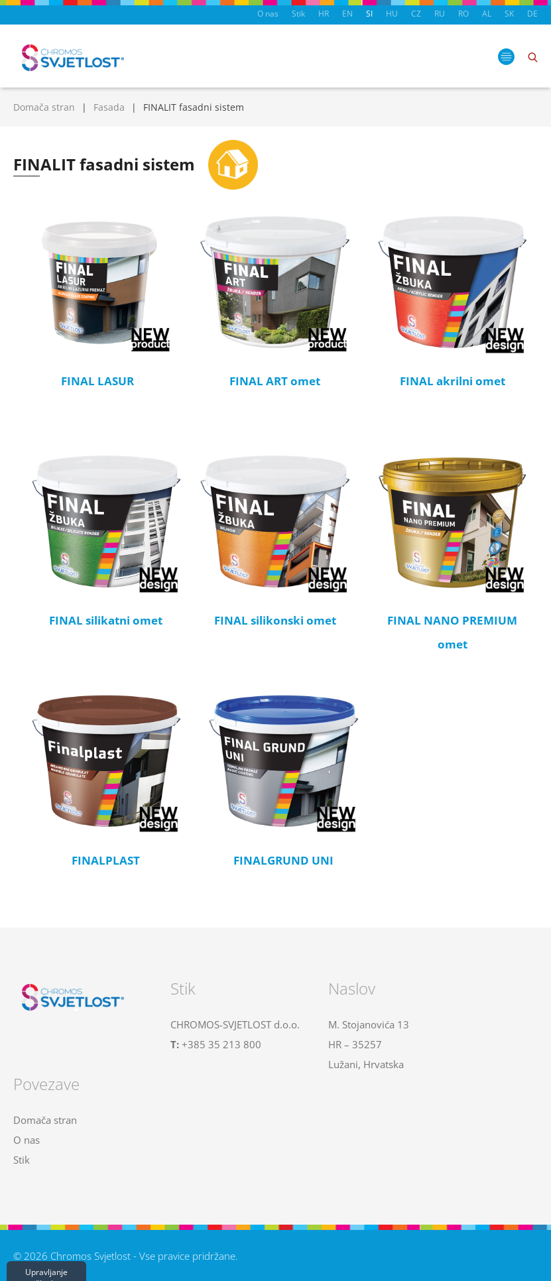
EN (347, 13)
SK (509, 13)
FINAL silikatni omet (105, 620)
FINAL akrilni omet (452, 381)
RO (463, 13)
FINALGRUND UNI (283, 860)
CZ (416, 13)
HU (392, 13)
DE (532, 13)
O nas (267, 13)
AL (486, 13)
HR (323, 13)
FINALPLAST (106, 860)
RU (439, 13)
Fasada (109, 107)
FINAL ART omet (274, 381)
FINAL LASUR (97, 381)
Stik (298, 13)
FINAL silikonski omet (275, 620)
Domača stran (44, 107)
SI (369, 13)
